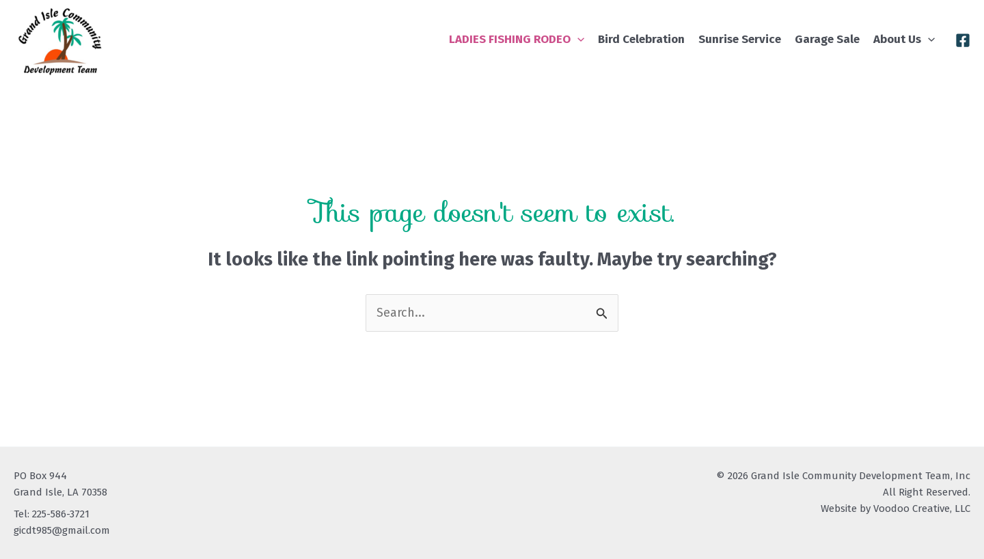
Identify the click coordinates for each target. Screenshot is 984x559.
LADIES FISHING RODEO (516, 39)
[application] (577, 39)
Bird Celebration (641, 39)
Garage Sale (827, 39)
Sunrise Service (739, 39)
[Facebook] (962, 40)
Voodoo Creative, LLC (921, 508)
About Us (904, 39)
